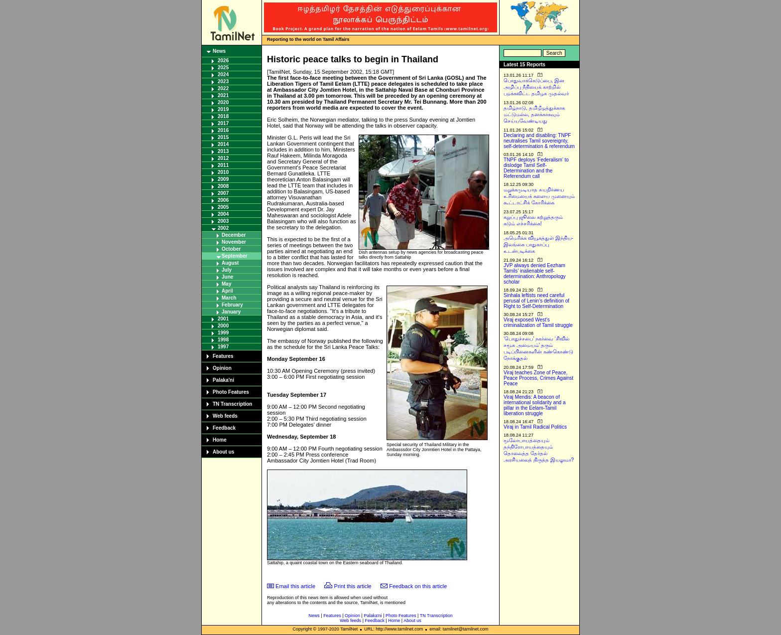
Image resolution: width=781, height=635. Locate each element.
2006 (223, 200)
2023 (223, 81)
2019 (223, 109)
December (234, 235)
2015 (223, 137)
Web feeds (225, 416)
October (231, 249)
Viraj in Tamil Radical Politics (535, 427)
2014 (223, 144)
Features (223, 356)
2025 (223, 67)
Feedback (224, 428)
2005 (223, 207)
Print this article (353, 586)
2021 (223, 95)
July (227, 270)
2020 (223, 102)
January (231, 312)
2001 (223, 318)
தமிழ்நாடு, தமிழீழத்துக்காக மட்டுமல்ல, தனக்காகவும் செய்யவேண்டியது (534, 114)
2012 (223, 158)
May (226, 284)
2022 (223, 88)
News (219, 51)
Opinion (222, 368)
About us (223, 452)
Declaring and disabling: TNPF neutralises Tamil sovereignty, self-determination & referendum (539, 141)
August (230, 263)
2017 (223, 123)
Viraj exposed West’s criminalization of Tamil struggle (538, 322)
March (229, 298)
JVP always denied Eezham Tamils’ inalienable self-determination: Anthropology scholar (535, 274)
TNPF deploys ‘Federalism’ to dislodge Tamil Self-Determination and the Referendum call (536, 168)
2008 (223, 186)
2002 (223, 228)
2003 (223, 221)
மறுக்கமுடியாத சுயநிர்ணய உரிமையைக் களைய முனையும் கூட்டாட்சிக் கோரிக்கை (539, 196)
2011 (223, 165)
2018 (223, 116)
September (235, 256)
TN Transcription (232, 404)
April (227, 291)
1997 (223, 346)
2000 (223, 325)
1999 (223, 332)
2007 (223, 193)
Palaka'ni (223, 380)
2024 (223, 74)
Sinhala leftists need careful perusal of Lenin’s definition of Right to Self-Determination (536, 301)
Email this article (295, 586)
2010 (223, 172)
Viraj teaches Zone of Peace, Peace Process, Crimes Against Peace (538, 378)
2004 (223, 214)
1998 (223, 339)
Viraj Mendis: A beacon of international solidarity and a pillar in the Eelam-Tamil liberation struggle (535, 405)
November (234, 242)
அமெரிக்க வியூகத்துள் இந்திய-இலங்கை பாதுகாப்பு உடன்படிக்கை (538, 244)
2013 (223, 151)
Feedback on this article (418, 586)
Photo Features (231, 392)
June (227, 277)
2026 (223, 60)
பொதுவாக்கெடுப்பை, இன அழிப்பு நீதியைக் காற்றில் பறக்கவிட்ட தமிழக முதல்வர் (536, 87)
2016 (223, 130)
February (232, 305)
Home (220, 440)
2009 (223, 179)
